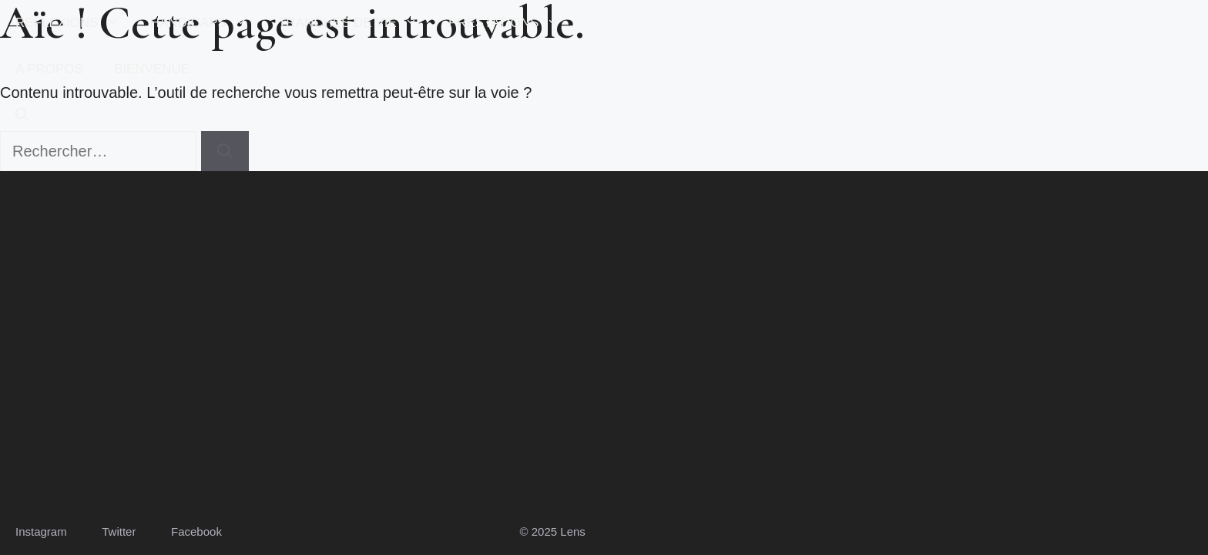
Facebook (196, 531)
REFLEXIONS (75, 23)
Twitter (119, 531)
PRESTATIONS (511, 23)
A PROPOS (49, 69)
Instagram (41, 531)
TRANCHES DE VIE (355, 23)
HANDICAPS (206, 23)
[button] (22, 115)
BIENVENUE (152, 69)
